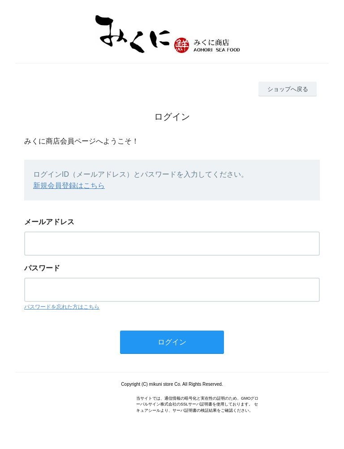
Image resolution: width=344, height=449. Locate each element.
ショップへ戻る (287, 89)
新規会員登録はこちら (69, 185)
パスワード (42, 268)
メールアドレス (49, 222)
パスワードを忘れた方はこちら (61, 307)
